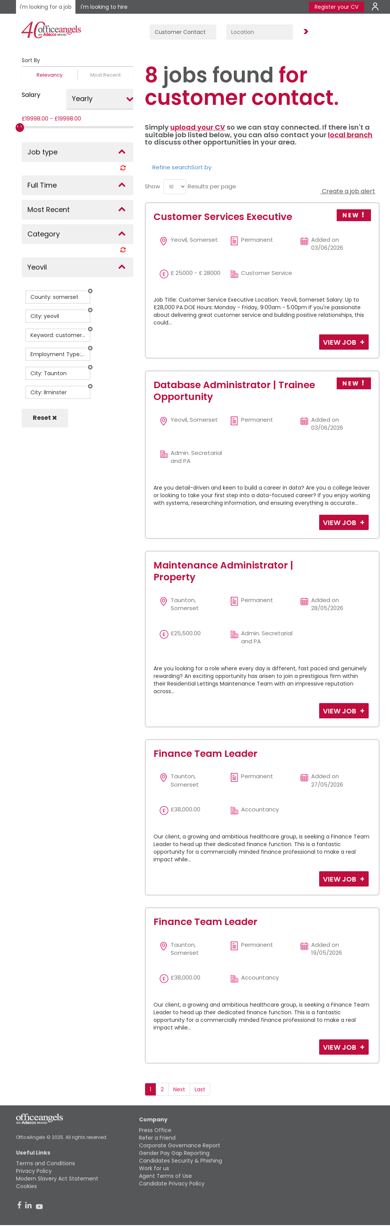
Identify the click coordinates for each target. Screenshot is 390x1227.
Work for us (154, 1168)
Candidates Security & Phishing (180, 1160)
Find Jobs (304, 31)
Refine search (171, 167)
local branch (350, 135)
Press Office (155, 1130)
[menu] (174, 186)
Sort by (201, 167)
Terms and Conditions (45, 1163)
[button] (90, 291)
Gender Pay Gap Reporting (174, 1153)
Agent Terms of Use (165, 1176)
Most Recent (105, 75)
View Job (340, 342)
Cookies (26, 1186)
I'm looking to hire (104, 7)
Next (179, 1089)
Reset (45, 417)
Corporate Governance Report (179, 1145)
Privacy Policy (34, 1171)
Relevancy (49, 75)
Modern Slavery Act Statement (57, 1178)
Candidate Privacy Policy (172, 1183)
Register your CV (336, 7)
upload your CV (197, 127)
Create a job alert (347, 191)
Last (200, 1089)
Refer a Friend (157, 1138)
